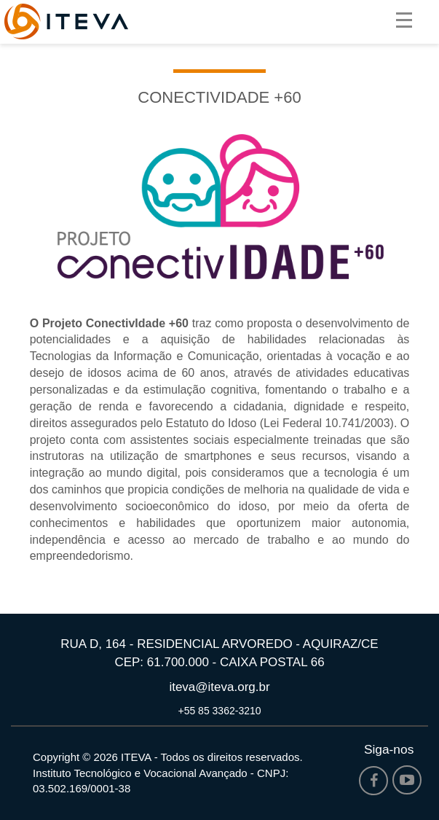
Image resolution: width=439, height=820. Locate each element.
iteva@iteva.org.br (219, 687)
